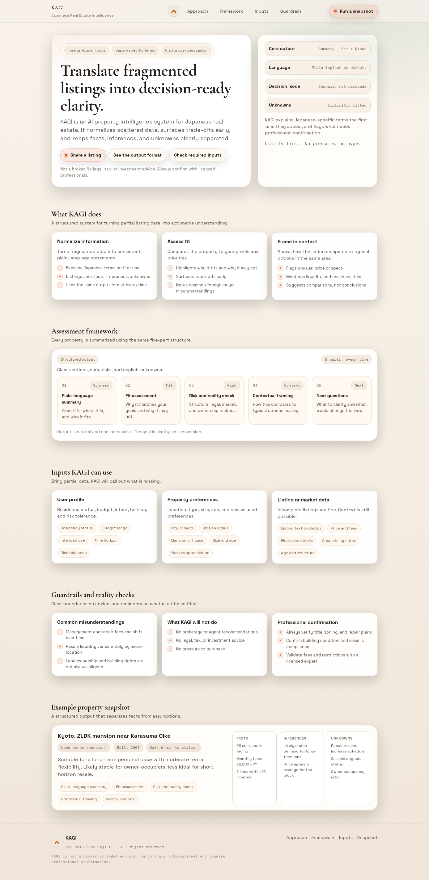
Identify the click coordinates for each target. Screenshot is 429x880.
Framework (231, 11)
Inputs (262, 11)
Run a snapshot (353, 11)
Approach (197, 11)
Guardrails (291, 11)
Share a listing (83, 155)
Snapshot (367, 837)
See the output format (137, 155)
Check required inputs (198, 155)
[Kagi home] (115, 11)
